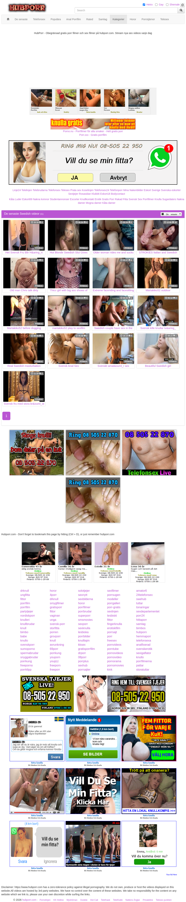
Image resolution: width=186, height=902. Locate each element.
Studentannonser (59, 199)
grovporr (55, 636)
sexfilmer (113, 590)
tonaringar (142, 607)
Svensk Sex (135, 199)
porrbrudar (85, 611)
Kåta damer (108, 202)
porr (109, 636)
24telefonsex (144, 594)
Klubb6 (96, 193)
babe (23, 636)
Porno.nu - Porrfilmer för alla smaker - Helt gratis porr (93, 131)
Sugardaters (169, 199)
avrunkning (57, 644)
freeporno (26, 665)
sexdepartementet (147, 611)
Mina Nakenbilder (133, 190)
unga (53, 619)
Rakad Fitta (121, 199)
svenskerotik (144, 648)
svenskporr (27, 644)
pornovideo (114, 657)
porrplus (83, 661)
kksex (82, 644)
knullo (24, 640)
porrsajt (112, 632)
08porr (82, 657)
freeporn (55, 665)
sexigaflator (143, 653)
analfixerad (143, 644)
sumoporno (27, 648)
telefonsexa (143, 640)
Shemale (175, 4)
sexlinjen (112, 611)
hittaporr (141, 619)
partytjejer (26, 611)
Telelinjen (26, 190)
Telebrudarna (40, 190)
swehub (141, 599)
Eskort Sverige (152, 190)
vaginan (55, 615)
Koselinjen (88, 190)
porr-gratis (113, 607)
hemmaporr (143, 636)
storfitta (54, 628)
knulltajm (84, 640)
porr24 (140, 615)
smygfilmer (57, 603)
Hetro (149, 4)
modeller (112, 599)
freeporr (55, 669)
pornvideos (114, 644)
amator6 (141, 590)
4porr (53, 594)
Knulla (158, 199)
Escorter (74, 199)
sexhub (83, 665)
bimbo (24, 632)
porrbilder (84, 636)
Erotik (98, 199)
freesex (112, 640)
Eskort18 (105, 193)
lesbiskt (112, 615)
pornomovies (115, 665)
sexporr (83, 624)
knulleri (25, 619)
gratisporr (56, 607)
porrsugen (113, 594)
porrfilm (25, 603)
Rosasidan (85, 193)
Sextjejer (73, 193)
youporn (55, 657)
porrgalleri (113, 603)
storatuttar (142, 669)
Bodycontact (118, 193)
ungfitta (25, 594)
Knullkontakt (87, 199)
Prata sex (75, 190)
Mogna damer (93, 202)
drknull (24, 590)
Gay (161, 4)
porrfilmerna (144, 661)
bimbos (141, 628)
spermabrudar (29, 653)
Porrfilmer (148, 199)
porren (54, 632)
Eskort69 (27, 199)
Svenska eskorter (171, 190)
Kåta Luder (15, 199)
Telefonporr (116, 190)
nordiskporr (27, 615)
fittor (23, 599)
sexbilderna (85, 599)
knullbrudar (27, 624)
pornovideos (115, 653)
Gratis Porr (108, 199)
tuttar (139, 603)
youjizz (54, 661)
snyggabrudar (29, 657)
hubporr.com (29, 899)
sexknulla (84, 628)
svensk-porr (57, 624)
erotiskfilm (113, 628)
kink (109, 669)
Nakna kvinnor (41, 199)
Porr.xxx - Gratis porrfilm (93, 134)
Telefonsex (54, 190)
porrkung (55, 653)
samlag (141, 624)
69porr (54, 648)
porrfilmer (84, 607)
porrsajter (84, 669)
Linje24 (17, 190)
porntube (113, 648)
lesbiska (83, 632)
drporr (82, 653)
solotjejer (84, 590)
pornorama (114, 661)
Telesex (65, 190)
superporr (84, 615)
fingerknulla (114, 624)
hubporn (141, 632)
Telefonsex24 (101, 190)
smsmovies (85, 619)
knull (23, 628)
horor (53, 590)
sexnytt (82, 594)
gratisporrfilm (86, 648)
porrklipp (25, 669)
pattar (140, 665)
